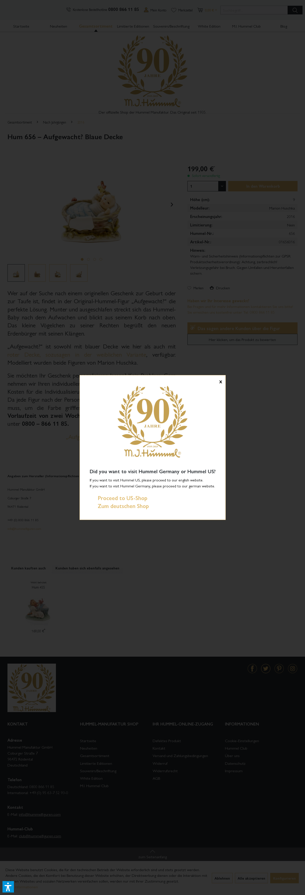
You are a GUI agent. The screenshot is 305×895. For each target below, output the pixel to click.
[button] (8, 887)
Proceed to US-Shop (118, 498)
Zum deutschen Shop (119, 506)
